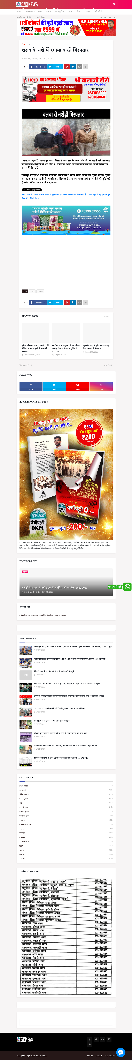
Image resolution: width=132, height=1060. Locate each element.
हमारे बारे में (97, 11)
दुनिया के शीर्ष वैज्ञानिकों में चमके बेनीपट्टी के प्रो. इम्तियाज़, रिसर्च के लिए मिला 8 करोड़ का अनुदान (69, 696)
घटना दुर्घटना (59, 11)
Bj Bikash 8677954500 (37, 1055)
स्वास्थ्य (87, 11)
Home (19, 11)
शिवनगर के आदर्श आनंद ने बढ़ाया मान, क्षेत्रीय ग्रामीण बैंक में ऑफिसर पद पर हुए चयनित (65, 746)
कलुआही (66, 790)
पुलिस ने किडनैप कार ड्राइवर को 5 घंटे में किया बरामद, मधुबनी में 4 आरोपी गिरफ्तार (35, 349)
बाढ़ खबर (66, 829)
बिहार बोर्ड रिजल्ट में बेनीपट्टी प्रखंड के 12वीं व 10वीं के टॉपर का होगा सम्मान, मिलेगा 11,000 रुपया (69, 659)
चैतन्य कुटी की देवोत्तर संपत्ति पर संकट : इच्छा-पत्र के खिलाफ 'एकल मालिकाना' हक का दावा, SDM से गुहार (73, 647)
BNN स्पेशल (66, 786)
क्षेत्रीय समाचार (66, 794)
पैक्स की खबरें (66, 816)
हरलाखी (66, 859)
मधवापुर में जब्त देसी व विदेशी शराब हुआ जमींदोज (52, 721)
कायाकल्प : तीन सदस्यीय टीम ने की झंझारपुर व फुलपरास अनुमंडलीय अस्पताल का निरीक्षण (67, 684)
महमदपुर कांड (66, 841)
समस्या (48, 11)
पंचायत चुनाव (66, 811)
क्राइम (40, 11)
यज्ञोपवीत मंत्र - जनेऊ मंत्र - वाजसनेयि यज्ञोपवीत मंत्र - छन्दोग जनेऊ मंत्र (44, 615)
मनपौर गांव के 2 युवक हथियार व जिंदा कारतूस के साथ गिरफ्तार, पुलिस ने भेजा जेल (66, 349)
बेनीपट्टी (66, 833)
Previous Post (26, 365)
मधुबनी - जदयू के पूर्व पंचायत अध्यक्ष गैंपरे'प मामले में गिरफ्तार (96, 347)
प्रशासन (70, 11)
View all (107, 316)
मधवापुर (40, 291)
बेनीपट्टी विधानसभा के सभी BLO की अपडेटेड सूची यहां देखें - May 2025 (54, 588)
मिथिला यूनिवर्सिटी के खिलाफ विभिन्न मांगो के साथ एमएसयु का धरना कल (60, 733)
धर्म (66, 803)
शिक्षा (79, 11)
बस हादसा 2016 (66, 824)
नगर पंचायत (30, 11)
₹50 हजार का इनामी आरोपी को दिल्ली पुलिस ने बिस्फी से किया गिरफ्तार (60, 709)
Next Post (108, 365)
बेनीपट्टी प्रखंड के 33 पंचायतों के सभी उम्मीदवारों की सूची (54, 671)
